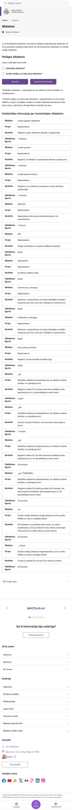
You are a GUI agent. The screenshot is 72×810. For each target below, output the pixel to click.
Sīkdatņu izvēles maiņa (13, 730)
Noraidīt (15, 81)
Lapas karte (8, 709)
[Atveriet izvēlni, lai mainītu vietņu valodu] (16, 805)
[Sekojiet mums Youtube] (9, 780)
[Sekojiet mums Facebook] (4, 781)
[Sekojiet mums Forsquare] (32, 781)
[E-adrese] (7, 757)
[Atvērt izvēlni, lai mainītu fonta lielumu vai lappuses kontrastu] (55, 805)
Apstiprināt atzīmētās (43, 81)
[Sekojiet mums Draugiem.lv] (15, 780)
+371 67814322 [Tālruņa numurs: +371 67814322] (12, 747)
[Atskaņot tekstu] (12, 32)
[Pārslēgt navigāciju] (36, 804)
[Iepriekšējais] (7, 608)
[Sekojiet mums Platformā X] (21, 781)
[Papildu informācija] (15, 757)
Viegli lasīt (7, 687)
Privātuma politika (11, 694)
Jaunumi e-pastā (10, 716)
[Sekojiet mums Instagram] (43, 780)
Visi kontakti (15, 764)
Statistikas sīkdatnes (15, 68)
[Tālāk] (65, 608)
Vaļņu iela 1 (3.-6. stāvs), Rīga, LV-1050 (22, 752)
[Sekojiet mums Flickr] (26, 780)
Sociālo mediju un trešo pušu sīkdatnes (24, 73)
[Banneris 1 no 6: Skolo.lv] (36, 608)
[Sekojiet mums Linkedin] (38, 781)
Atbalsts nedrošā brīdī (12, 723)
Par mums (7, 669)
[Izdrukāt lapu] (36, 581)
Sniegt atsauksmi (36, 635)
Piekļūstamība (9, 701)
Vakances (7, 654)
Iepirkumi (7, 662)
